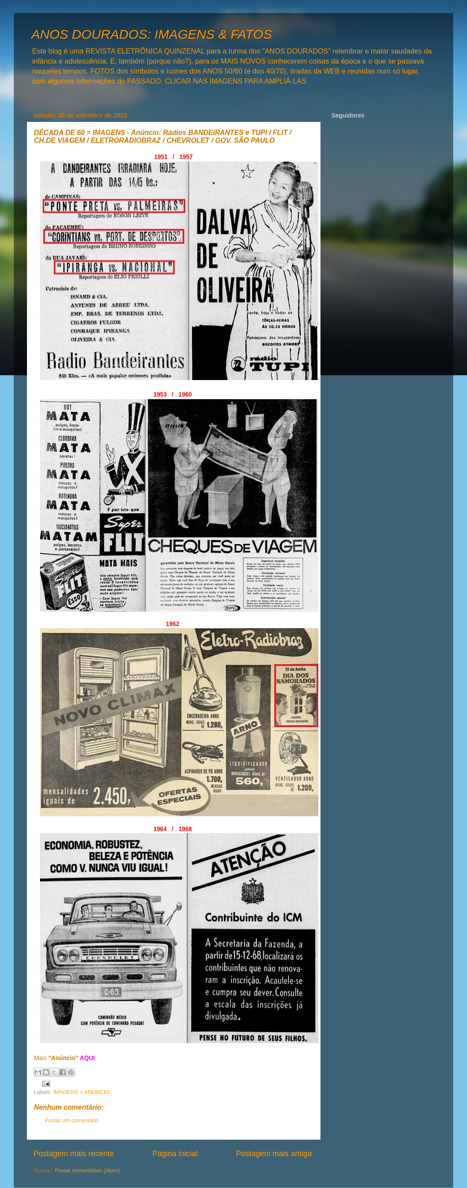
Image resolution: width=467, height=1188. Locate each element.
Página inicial (174, 1153)
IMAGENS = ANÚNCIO (81, 1092)
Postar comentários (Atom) (87, 1171)
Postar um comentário (71, 1120)
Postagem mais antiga (274, 1153)
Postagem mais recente (73, 1153)
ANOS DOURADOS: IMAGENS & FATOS (151, 34)
